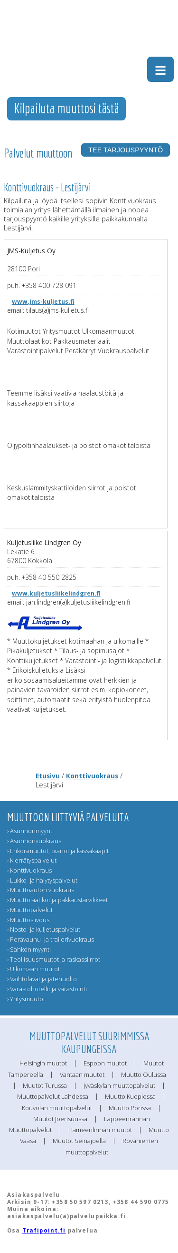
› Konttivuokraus (29, 870)
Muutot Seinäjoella (79, 1140)
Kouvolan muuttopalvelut (57, 1108)
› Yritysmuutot (26, 998)
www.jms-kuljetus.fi (43, 302)
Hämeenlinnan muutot (100, 1129)
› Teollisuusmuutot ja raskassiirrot (53, 959)
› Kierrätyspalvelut (31, 860)
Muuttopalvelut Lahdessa (52, 1096)
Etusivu (48, 775)
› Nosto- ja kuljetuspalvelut (43, 929)
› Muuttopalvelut (30, 909)
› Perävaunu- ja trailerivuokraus (50, 939)
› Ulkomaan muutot (33, 969)
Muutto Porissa (130, 1108)
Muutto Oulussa (143, 1074)
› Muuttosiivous (28, 919)
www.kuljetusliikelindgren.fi (56, 593)
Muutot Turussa (45, 1085)
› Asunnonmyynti (30, 830)
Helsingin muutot (43, 1063)
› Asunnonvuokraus (34, 840)
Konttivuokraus (92, 775)
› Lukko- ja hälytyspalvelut (42, 880)
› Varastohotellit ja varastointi (47, 988)
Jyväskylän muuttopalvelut (119, 1085)
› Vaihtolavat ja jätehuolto (42, 979)
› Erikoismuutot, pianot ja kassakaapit (58, 850)
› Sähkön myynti (29, 949)
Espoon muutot (105, 1063)
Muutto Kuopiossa (130, 1096)
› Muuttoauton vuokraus (40, 889)
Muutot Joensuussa (60, 1118)
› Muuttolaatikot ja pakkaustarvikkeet (57, 899)
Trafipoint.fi (44, 1230)
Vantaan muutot (82, 1074)
